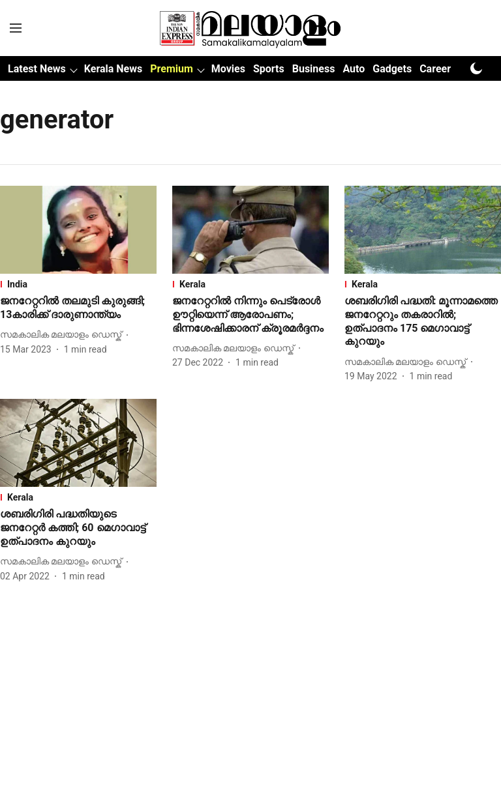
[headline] (78, 308)
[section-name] (78, 284)
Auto (353, 69)
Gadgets (392, 69)
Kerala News (113, 69)
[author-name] (63, 335)
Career (435, 69)
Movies (228, 69)
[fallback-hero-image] (78, 230)
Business (313, 69)
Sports (268, 69)
